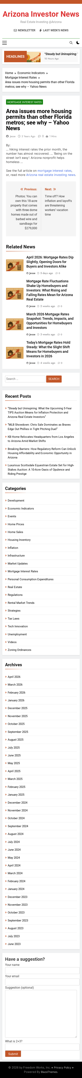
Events (12, 516)
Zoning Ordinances (19, 650)
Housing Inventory (19, 540)
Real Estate (15, 587)
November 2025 (18, 716)
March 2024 (15, 873)
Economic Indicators (21, 508)
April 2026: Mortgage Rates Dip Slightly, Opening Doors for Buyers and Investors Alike (50, 261)
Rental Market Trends (21, 603)
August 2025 (15, 739)
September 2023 (18, 920)
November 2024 (18, 810)
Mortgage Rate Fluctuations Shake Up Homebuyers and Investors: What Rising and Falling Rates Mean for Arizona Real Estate (49, 290)
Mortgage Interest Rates (24, 102)
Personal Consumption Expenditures (31, 579)
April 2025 (14, 771)
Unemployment (17, 634)
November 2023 (18, 904)
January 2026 (16, 700)
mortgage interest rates (54, 170)
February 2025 (16, 787)
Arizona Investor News (41, 14)
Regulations (15, 595)
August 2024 (15, 834)
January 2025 (16, 794)
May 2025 (14, 763)
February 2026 (16, 692)
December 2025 (17, 708)
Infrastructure (16, 555)
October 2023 (16, 912)
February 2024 (16, 881)
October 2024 (16, 818)
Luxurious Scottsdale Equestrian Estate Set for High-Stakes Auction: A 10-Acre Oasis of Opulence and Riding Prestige (41, 470)
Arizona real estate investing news (50, 175)
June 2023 (14, 944)
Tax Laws (13, 618)
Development (16, 500)
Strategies (14, 610)
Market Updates (18, 563)
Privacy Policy (62, 1067)
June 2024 (14, 849)
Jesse (12, 136)
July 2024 (14, 842)
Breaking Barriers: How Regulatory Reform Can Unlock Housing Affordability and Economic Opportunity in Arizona (42, 453)
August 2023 (15, 928)
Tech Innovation (18, 626)
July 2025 (14, 747)
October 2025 (16, 724)
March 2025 (15, 779)
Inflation (13, 548)
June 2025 (14, 755)
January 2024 (16, 889)
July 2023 (14, 936)
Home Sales (15, 532)
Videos (12, 642)
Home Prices (16, 524)
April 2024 (14, 865)
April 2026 (14, 677)
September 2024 (18, 826)
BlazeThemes (49, 1071)
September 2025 (18, 732)
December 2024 (17, 802)
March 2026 (15, 684)
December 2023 (17, 897)
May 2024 (14, 857)
